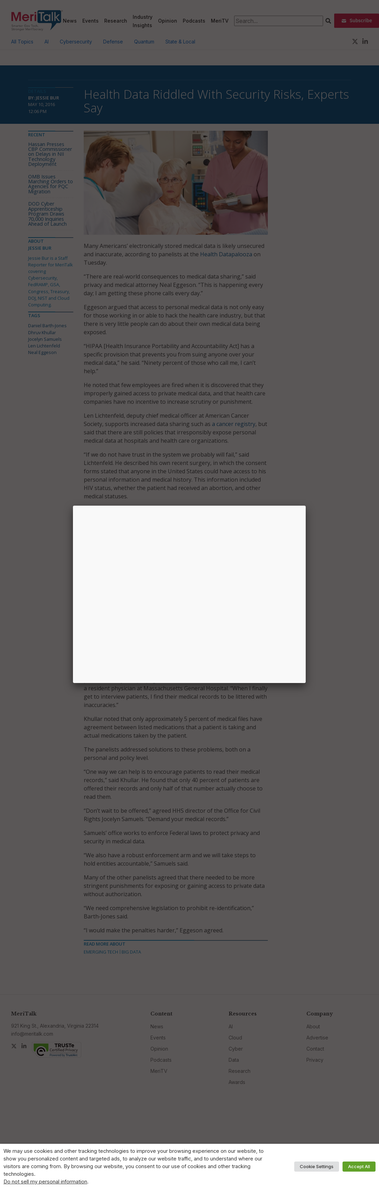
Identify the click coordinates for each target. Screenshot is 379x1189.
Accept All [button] (359, 1166)
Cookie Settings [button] (316, 1166)
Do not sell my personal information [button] (45, 1182)
